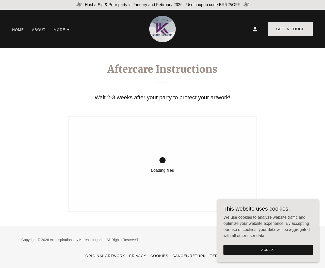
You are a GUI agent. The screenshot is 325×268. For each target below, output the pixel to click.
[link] (162, 28)
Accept (268, 249)
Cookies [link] (159, 256)
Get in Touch (290, 29)
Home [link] (18, 30)
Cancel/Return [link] (189, 256)
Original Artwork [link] (105, 256)
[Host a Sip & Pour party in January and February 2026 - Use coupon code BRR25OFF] (162, 5)
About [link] (38, 30)
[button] (62, 30)
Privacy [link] (137, 256)
